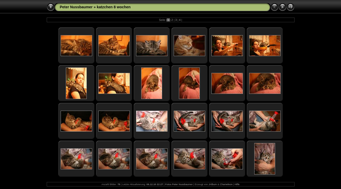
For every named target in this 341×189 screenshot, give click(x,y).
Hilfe (237, 184)
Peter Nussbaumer (76, 7)
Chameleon (226, 184)
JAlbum (213, 184)
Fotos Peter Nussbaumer (179, 184)
